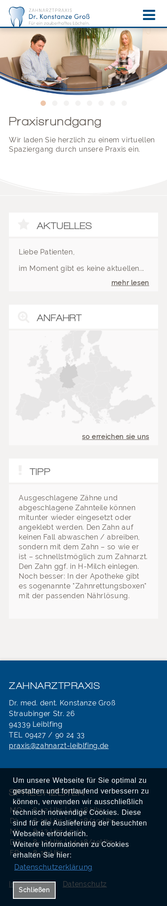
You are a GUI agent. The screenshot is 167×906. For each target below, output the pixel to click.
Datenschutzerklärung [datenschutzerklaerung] (53, 867)
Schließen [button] (34, 890)
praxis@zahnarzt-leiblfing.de (59, 745)
